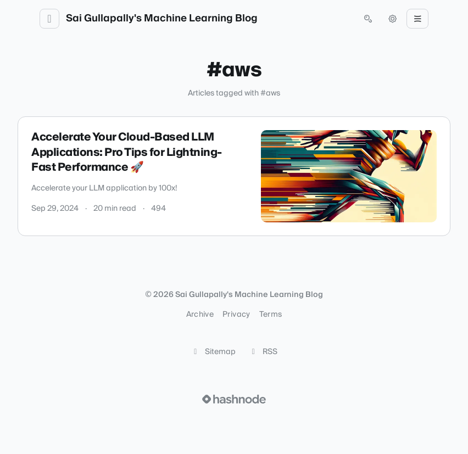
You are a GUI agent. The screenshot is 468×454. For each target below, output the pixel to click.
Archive (200, 314)
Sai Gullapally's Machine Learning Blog (162, 18)
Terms (270, 314)
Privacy (236, 314)
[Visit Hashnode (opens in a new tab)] (234, 399)
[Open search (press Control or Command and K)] (368, 19)
